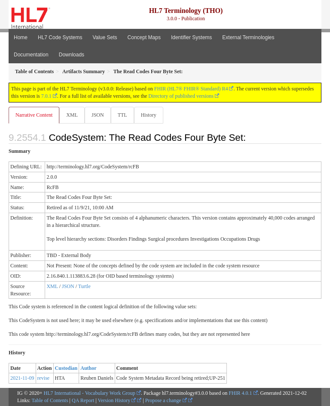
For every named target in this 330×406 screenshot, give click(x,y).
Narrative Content (33, 115)
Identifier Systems (191, 37)
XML (72, 115)
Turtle (84, 286)
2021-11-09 (22, 378)
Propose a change (166, 400)
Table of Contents (49, 400)
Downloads (71, 55)
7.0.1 (46, 96)
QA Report (83, 400)
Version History (117, 400)
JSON (98, 115)
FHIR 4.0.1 (240, 393)
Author (88, 368)
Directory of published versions (181, 96)
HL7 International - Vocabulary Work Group (89, 393)
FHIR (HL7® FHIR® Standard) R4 (191, 89)
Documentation (31, 55)
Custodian (66, 368)
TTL (122, 115)
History (148, 115)
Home (21, 37)
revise (43, 378)
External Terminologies (248, 37)
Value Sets (104, 37)
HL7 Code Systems (60, 37)
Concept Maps (144, 37)
